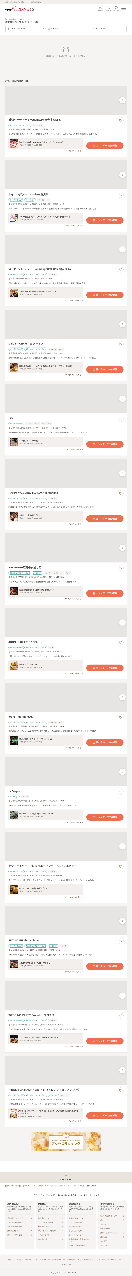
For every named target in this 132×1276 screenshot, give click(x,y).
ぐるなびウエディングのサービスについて (109, 1260)
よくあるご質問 (65, 1264)
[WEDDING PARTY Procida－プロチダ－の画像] (66, 995)
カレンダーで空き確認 (104, 145)
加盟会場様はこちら (74, 1260)
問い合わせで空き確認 (104, 369)
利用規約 (20, 1260)
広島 (67, 1186)
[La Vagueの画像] (66, 771)
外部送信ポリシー (58, 1260)
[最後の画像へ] (122, 100)
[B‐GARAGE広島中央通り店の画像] (66, 547)
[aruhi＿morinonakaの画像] (66, 697)
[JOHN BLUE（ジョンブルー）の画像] (66, 622)
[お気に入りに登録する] (121, 120)
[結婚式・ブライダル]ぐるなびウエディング (20, 1186)
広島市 (74, 1186)
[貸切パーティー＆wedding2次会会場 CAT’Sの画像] (66, 100)
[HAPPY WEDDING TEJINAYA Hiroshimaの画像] (66, 473)
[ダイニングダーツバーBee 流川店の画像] (66, 174)
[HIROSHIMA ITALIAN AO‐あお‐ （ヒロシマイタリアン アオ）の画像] (66, 1070)
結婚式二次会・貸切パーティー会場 (50, 1186)
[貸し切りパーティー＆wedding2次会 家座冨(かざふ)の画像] (66, 249)
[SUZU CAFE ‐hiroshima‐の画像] (66, 921)
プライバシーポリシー (42, 1260)
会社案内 (11, 1260)
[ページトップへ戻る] (66, 1177)
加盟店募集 (87, 1260)
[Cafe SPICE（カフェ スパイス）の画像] (66, 324)
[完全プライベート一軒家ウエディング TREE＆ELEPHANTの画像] (66, 846)
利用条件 (28, 1260)
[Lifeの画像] (66, 398)
